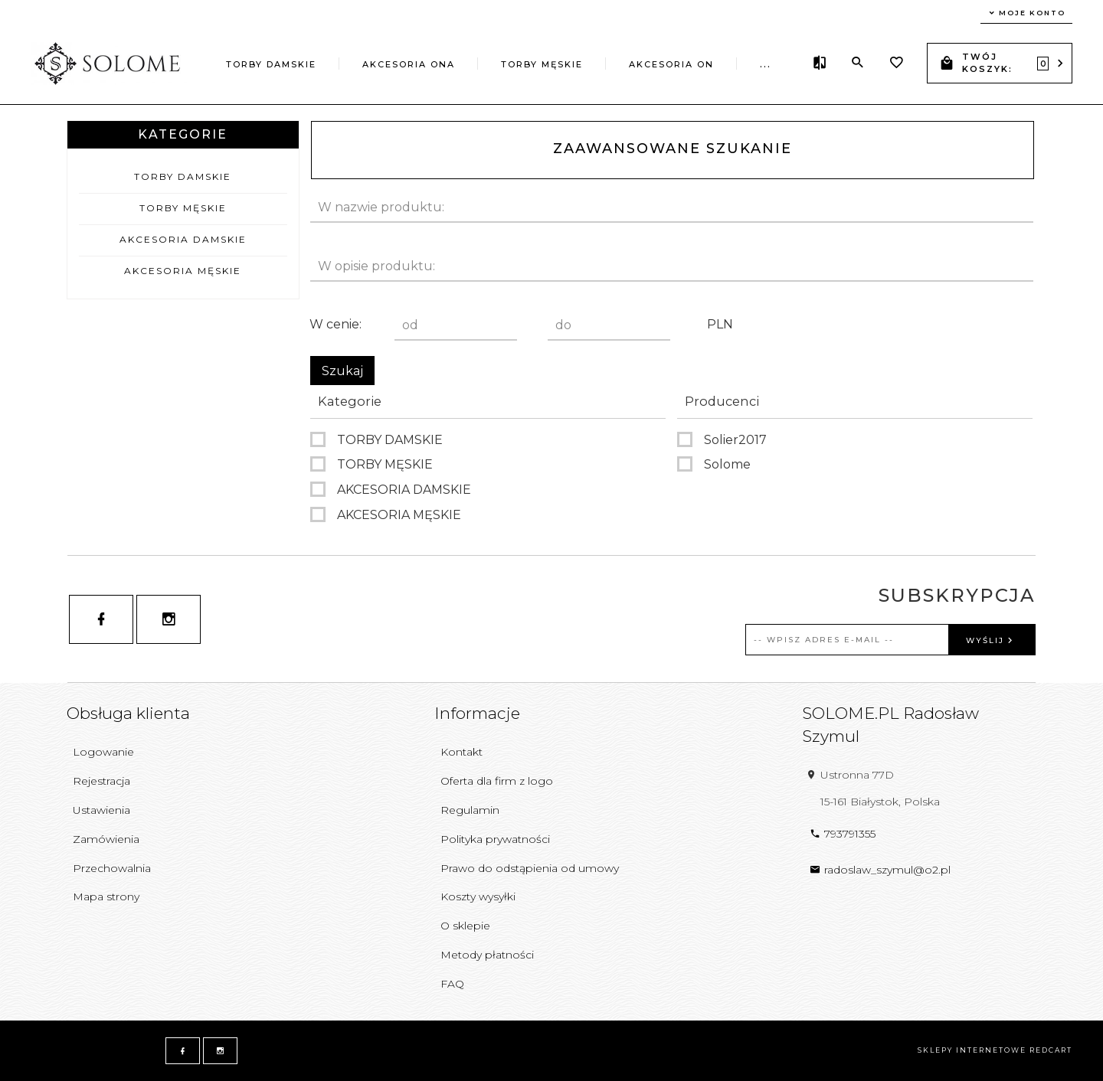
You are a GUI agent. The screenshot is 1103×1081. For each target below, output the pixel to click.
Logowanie (103, 752)
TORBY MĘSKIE (542, 64)
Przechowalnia (112, 868)
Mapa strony (106, 896)
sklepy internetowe (972, 1050)
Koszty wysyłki (477, 896)
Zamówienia (106, 839)
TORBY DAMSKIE (271, 64)
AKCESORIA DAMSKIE (183, 239)
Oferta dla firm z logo (496, 781)
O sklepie (465, 925)
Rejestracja (101, 781)
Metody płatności (487, 955)
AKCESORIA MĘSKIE (182, 270)
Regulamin (469, 810)
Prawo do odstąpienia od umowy (529, 868)
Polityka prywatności (495, 839)
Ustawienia (101, 810)
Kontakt (461, 752)
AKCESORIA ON (671, 64)
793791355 (843, 834)
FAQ (452, 984)
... (765, 64)
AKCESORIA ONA (408, 64)
